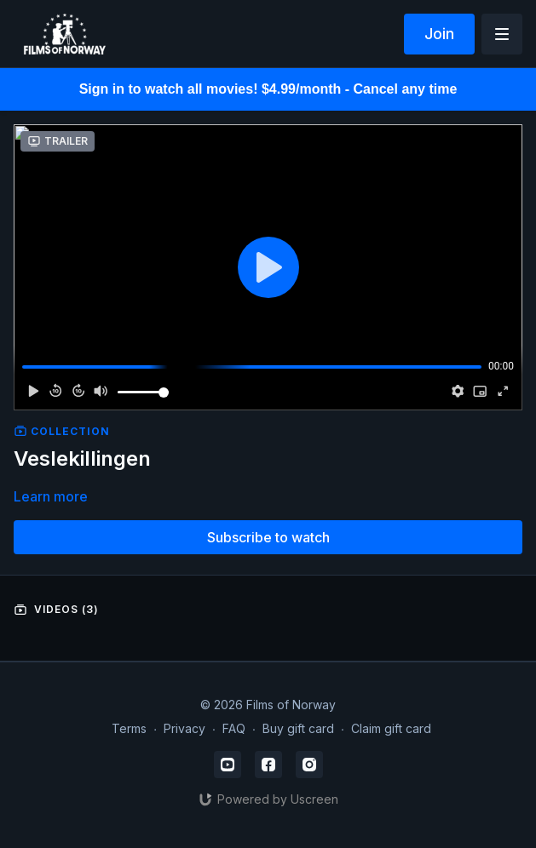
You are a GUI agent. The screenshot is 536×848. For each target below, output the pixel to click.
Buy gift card (298, 728)
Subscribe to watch (268, 537)
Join (439, 34)
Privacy (184, 728)
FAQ (233, 728)
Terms (129, 728)
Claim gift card (391, 728)
